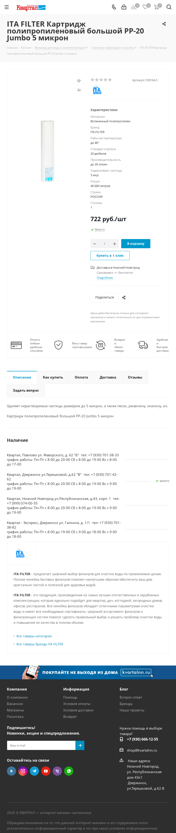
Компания (17, 689)
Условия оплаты (77, 703)
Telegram (34, 771)
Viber (57, 771)
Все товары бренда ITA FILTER (39, 644)
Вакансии (15, 703)
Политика (15, 716)
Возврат (70, 716)
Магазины (15, 710)
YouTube (45, 771)
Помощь (70, 697)
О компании (17, 697)
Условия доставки (78, 710)
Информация (76, 689)
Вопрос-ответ (131, 697)
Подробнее (105, 278)
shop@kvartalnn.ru (142, 750)
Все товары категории (34, 636)
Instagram (23, 771)
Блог (124, 689)
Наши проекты (132, 710)
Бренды (126, 703)
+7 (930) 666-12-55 (142, 739)
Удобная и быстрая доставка (163, 345)
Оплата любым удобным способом (36, 345)
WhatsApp (68, 771)
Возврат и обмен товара (119, 345)
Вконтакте (11, 771)
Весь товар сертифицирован (84, 345)
